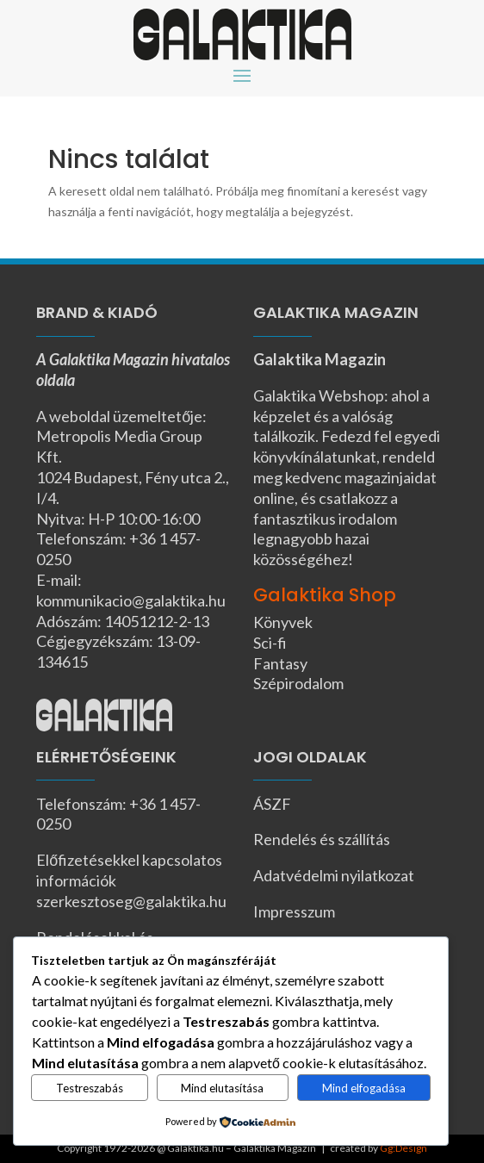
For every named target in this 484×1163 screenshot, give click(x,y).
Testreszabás (89, 1088)
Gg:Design (403, 1147)
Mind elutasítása (222, 1088)
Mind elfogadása (364, 1088)
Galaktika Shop (324, 594)
